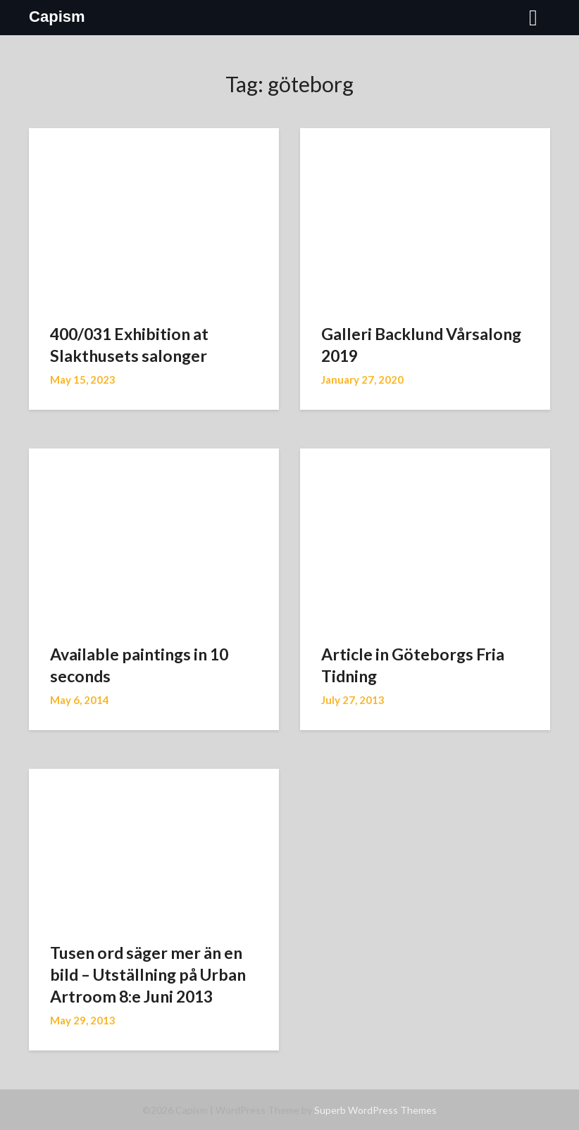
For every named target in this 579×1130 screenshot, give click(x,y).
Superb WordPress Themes (375, 1110)
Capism (57, 16)
